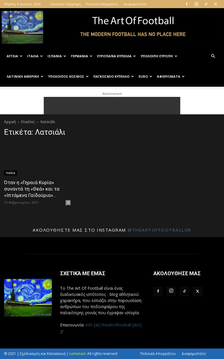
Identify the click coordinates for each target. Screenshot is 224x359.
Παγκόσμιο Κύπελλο (113, 76)
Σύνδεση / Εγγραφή (66, 4)
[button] (213, 56)
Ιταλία (35, 56)
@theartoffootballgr (159, 230)
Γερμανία (81, 56)
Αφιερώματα (171, 76)
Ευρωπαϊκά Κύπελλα (116, 56)
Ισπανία (57, 56)
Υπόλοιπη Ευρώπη (159, 56)
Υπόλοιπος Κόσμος (68, 76)
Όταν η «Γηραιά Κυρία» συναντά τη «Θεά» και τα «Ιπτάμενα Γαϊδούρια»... (32, 189)
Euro (145, 76)
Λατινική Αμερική (25, 76)
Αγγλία (14, 56)
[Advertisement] (112, 105)
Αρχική (10, 121)
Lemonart (77, 353)
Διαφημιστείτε (135, 4)
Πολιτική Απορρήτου (101, 4)
